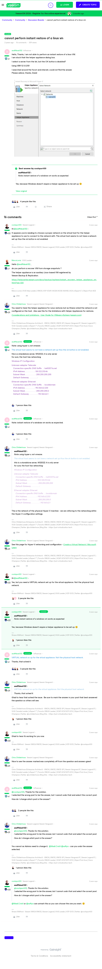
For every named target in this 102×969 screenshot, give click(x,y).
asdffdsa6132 (17, 50)
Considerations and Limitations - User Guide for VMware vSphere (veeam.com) (46, 315)
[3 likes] (24, 668)
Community (7, 20)
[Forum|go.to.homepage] (13, 5)
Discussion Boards (36, 20)
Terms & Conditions (39, 956)
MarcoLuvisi (16, 260)
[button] (2, 5)
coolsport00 (17, 225)
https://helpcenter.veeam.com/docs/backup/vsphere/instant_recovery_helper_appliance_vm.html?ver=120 (54, 281)
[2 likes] (23, 598)
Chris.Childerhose (19, 304)
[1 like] (21, 405)
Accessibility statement (60, 956)
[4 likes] (24, 201)
